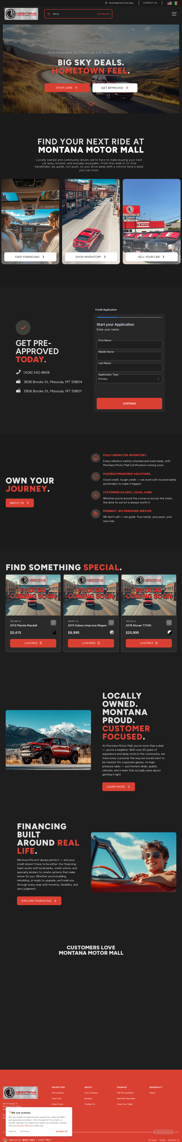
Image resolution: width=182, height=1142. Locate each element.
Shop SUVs (57, 1107)
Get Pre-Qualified (125, 1090)
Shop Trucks (57, 1101)
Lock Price (31, 640)
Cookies (173, 1137)
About (152, 1090)
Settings (24, 1131)
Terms (162, 1137)
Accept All (61, 1131)
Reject (12, 1131)
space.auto (28, 1136)
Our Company (91, 1090)
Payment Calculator (126, 1095)
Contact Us (150, 3)
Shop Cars (57, 1095)
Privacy (153, 1137)
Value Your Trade (125, 1101)
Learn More (44, 1136)
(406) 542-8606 (11, 1106)
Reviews (88, 1095)
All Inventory (58, 1090)
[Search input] (77, 12)
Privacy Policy (23, 1125)
